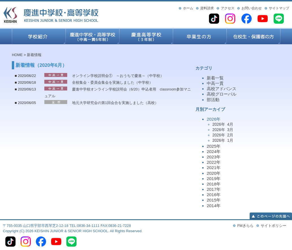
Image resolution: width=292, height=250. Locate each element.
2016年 (214, 194)
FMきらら (245, 226)
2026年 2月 (222, 135)
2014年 (214, 205)
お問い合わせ (251, 8)
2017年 (214, 189)
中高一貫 (215, 83)
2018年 (214, 184)
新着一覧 (215, 78)
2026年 (243, 130)
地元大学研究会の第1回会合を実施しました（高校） (115, 103)
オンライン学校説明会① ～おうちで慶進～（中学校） (118, 76)
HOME (17, 55)
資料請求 (207, 8)
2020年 (214, 173)
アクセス (227, 8)
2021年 (214, 167)
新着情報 (34, 55)
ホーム (188, 8)
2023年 (214, 156)
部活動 (213, 99)
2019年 (214, 178)
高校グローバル (221, 94)
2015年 (214, 200)
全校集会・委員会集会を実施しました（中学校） (112, 82)
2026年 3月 (222, 129)
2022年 (214, 162)
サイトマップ (279, 8)
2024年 (214, 151)
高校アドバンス (221, 88)
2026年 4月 (222, 124)
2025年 (214, 146)
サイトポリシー (273, 226)
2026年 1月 (222, 140)
